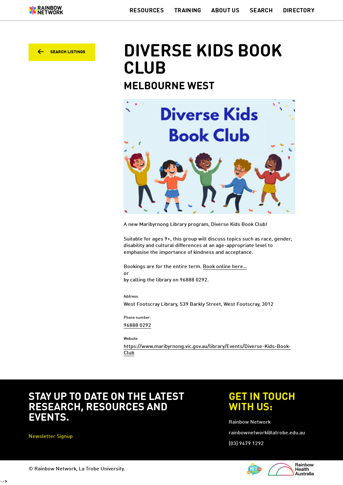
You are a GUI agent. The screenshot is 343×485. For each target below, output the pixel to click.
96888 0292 (137, 325)
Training (187, 10)
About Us (225, 10)
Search (261, 10)
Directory (298, 10)
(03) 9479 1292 (246, 443)
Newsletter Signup (51, 436)
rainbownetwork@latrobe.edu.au (267, 433)
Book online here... (225, 266)
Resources (146, 10)
